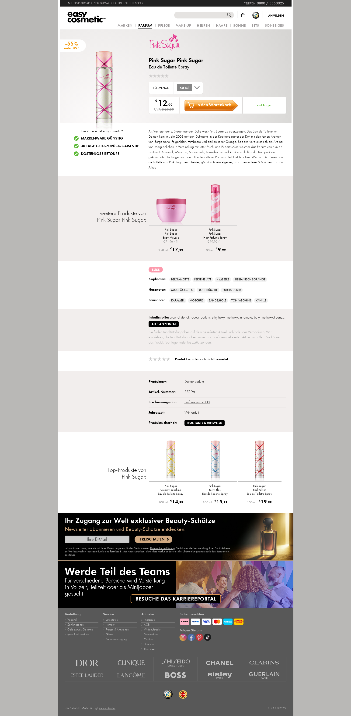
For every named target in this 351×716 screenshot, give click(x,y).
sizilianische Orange (249, 279)
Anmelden (276, 16)
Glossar (110, 634)
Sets (255, 25)
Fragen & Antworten (117, 629)
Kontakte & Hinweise (204, 423)
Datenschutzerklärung (162, 548)
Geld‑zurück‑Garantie (80, 629)
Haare (221, 25)
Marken (125, 25)
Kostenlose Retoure (100, 153)
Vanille (261, 300)
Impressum (149, 620)
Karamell (177, 300)
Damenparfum (194, 381)
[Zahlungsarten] (233, 621)
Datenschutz (151, 634)
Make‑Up (183, 25)
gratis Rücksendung (78, 634)
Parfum (145, 26)
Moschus (197, 300)
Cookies (148, 639)
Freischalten (152, 539)
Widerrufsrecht (152, 629)
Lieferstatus (112, 620)
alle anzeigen (163, 324)
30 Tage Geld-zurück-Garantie (110, 146)
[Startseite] (68, 1)
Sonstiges (274, 25)
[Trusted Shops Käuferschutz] (255, 15)
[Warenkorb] (243, 15)
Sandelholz (217, 300)
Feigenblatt (202, 279)
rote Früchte (208, 290)
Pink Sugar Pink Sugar (176, 60)
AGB (147, 624)
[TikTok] (208, 637)
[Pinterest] (199, 637)
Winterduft (191, 412)
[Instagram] (183, 637)
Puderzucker (232, 290)
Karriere (149, 649)
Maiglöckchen (182, 290)
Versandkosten (107, 708)
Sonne (239, 25)
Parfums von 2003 (197, 402)
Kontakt (110, 624)
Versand (72, 620)
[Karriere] (175, 584)
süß (156, 269)
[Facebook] (191, 637)
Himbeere (222, 279)
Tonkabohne (241, 300)
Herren (203, 25)
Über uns (149, 644)
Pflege (164, 25)
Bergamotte (180, 279)
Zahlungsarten (75, 624)
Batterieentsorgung (116, 639)
